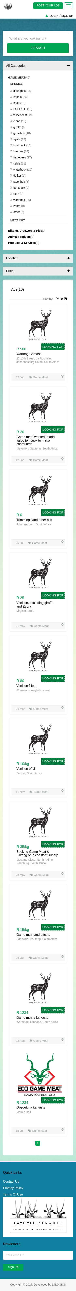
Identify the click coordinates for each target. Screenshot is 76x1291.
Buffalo (18, 109)
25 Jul (20, 543)
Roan (15, 193)
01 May (21, 626)
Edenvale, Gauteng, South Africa (37, 939)
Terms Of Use (13, 1194)
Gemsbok (18, 133)
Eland (15, 121)
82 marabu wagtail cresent (33, 690)
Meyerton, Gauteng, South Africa (37, 448)
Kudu (15, 103)
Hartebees (18, 157)
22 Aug (21, 1040)
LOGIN (54, 15)
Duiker (16, 175)
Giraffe (16, 127)
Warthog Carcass (28, 354)
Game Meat (38, 377)
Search (38, 48)
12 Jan (20, 460)
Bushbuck (18, 145)
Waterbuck (18, 169)
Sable (15, 163)
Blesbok (17, 151)
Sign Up (13, 1267)
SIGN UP (67, 15)
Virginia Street (25, 610)
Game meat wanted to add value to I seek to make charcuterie (35, 440)
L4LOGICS (59, 1284)
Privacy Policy (13, 1188)
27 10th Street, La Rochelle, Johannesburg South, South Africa (37, 360)
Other (15, 212)
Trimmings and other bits (34, 520)
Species (16, 83)
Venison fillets (26, 685)
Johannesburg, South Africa (33, 524)
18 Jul (20, 1130)
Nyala (15, 139)
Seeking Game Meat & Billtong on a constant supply (37, 853)
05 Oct (20, 957)
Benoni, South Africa (29, 773)
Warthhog (18, 199)
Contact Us (11, 1181)
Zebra (15, 205)
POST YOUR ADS (48, 5)
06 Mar (20, 708)
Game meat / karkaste (32, 1017)
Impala (16, 97)
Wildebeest (19, 115)
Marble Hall (23, 1112)
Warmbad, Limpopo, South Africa (37, 1022)
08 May (21, 874)
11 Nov (21, 791)
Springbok (18, 90)
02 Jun (20, 377)
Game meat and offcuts (33, 934)
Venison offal (25, 768)
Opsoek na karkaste (30, 1107)
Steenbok (18, 181)
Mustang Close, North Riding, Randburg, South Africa (35, 861)
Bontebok (18, 187)
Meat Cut (17, 220)
